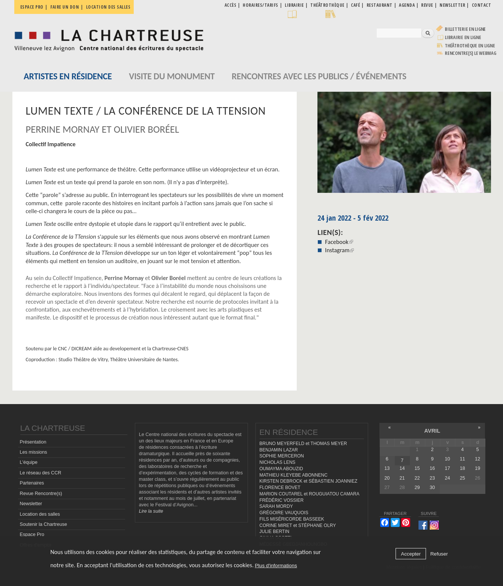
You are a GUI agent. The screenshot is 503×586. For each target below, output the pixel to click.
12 (477, 459)
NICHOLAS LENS (278, 462)
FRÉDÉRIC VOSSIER (282, 500)
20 (387, 478)
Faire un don (64, 7)
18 (462, 468)
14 (402, 468)
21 (402, 478)
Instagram (339, 250)
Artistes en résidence (68, 76)
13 (387, 468)
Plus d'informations (276, 565)
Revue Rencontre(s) (41, 493)
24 (447, 478)
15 (417, 468)
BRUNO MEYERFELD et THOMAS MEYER (303, 443)
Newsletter (31, 503)
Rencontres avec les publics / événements (319, 76)
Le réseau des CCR (41, 472)
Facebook (339, 241)
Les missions (33, 452)
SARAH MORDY (276, 506)
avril (432, 431)
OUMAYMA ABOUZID (281, 468)
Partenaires (32, 483)
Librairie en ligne (463, 37)
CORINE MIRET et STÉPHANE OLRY (298, 525)
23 (432, 478)
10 (447, 459)
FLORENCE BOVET (280, 487)
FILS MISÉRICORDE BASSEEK (292, 519)
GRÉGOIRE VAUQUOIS (284, 512)
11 (462, 459)
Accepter (411, 554)
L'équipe (29, 462)
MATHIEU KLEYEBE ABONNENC (294, 475)
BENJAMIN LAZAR (279, 450)
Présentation (33, 442)
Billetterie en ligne (465, 29)
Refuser (439, 554)
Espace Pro (32, 534)
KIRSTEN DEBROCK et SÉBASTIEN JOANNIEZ (309, 481)
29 (417, 487)
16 (432, 468)
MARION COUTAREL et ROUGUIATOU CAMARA (310, 494)
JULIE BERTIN (275, 531)
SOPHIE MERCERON (282, 456)
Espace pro (32, 7)
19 (477, 468)
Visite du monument (171, 76)
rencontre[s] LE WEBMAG (470, 53)
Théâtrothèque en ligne (470, 45)
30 (432, 487)
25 (462, 478)
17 (447, 468)
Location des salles (108, 7)
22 (417, 478)
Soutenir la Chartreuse (43, 524)
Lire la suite (151, 511)
